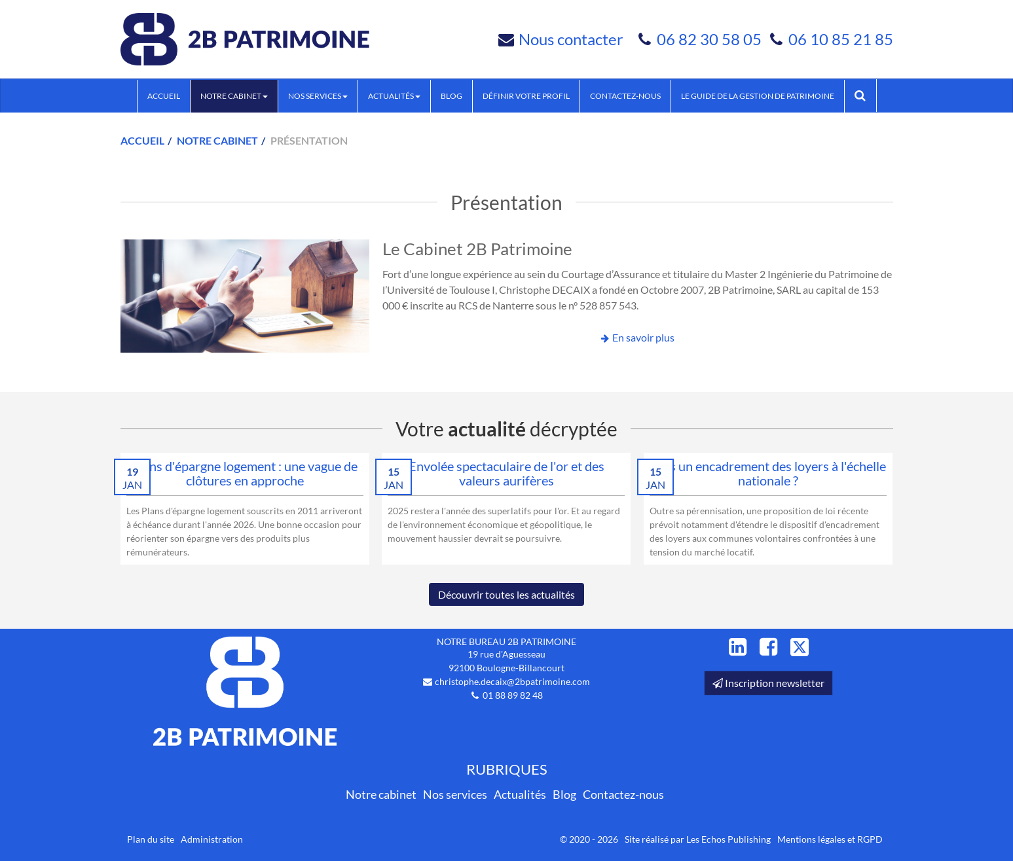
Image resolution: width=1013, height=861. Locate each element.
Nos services (318, 96)
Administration (212, 839)
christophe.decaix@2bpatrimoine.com (512, 681)
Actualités (394, 96)
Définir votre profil (526, 96)
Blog (451, 96)
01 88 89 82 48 (513, 695)
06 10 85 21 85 (840, 38)
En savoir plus (643, 337)
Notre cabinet (234, 96)
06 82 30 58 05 (711, 38)
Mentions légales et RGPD (830, 839)
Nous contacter (571, 38)
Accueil (163, 96)
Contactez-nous (625, 96)
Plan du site (150, 839)
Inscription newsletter (768, 682)
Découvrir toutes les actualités (506, 594)
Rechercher (865, 95)
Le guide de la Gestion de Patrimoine (757, 96)
